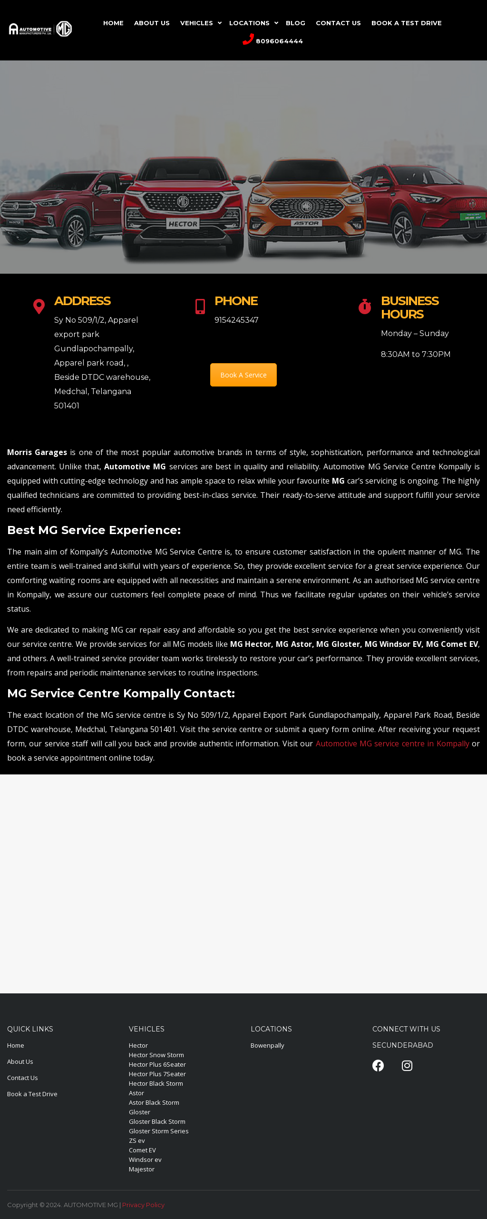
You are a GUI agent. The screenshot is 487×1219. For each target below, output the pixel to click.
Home (15, 1045)
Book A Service (243, 374)
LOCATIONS (249, 23)
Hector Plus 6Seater (157, 1064)
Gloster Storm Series (159, 1131)
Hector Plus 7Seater (157, 1074)
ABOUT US (152, 23)
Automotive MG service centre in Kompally (391, 743)
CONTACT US (338, 23)
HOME (113, 23)
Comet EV (142, 1150)
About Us (20, 1061)
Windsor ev (145, 1159)
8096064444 (273, 39)
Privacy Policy (143, 1205)
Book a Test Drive (32, 1094)
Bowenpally (267, 1045)
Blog (295, 23)
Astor (136, 1093)
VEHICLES (196, 23)
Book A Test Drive (406, 23)
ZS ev (137, 1140)
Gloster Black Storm (157, 1121)
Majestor (142, 1169)
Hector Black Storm (156, 1083)
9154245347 (236, 320)
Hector (138, 1045)
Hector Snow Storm (156, 1055)
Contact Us (22, 1077)
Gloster (139, 1112)
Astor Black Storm (154, 1102)
